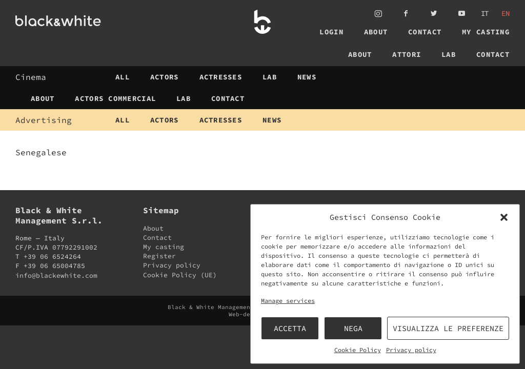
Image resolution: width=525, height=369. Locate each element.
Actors (164, 76)
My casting (486, 31)
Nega (353, 328)
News (306, 76)
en (505, 13)
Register (159, 256)
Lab (448, 54)
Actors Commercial (115, 98)
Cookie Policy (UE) (180, 275)
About (376, 31)
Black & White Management (76, 20)
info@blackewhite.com (56, 275)
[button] (504, 217)
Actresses (221, 76)
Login (331, 31)
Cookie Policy (357, 350)
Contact (424, 31)
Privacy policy (411, 350)
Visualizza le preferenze (448, 328)
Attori (406, 54)
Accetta (290, 328)
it (485, 13)
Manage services (288, 300)
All (122, 76)
